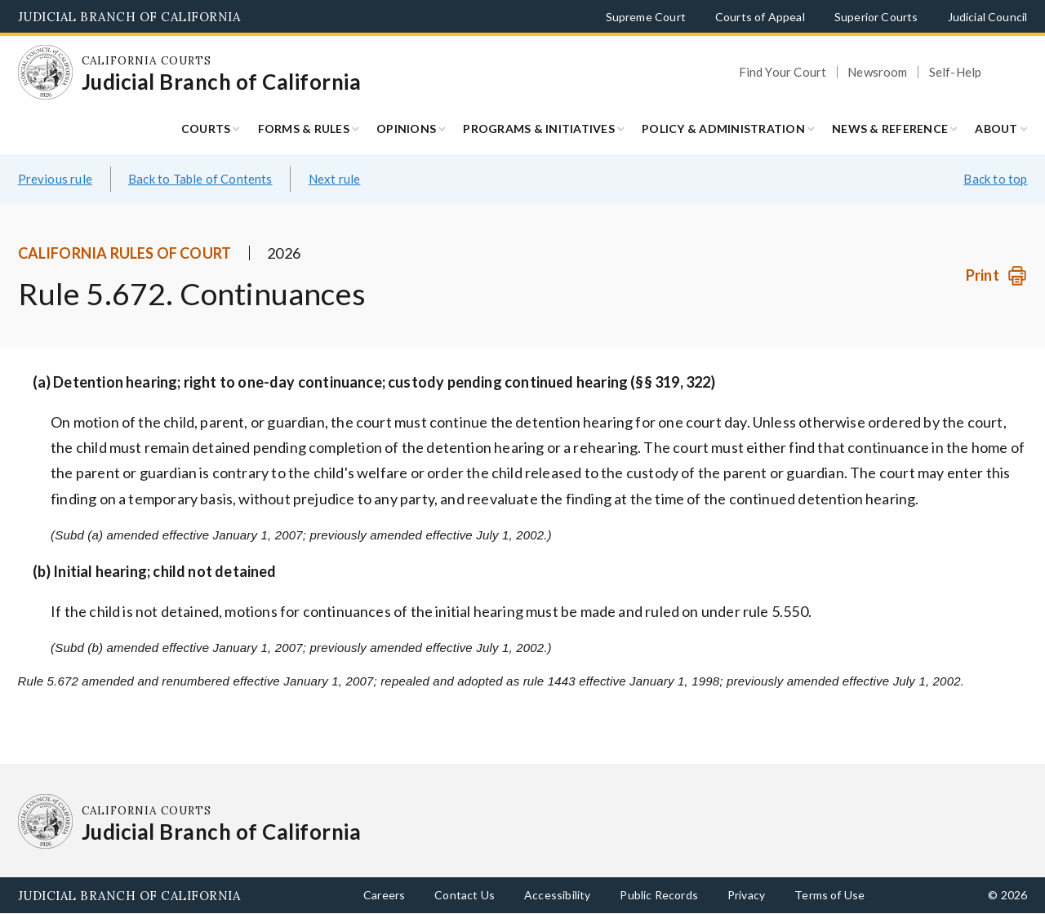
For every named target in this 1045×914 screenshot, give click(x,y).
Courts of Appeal (760, 17)
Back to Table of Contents (200, 178)
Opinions (406, 128)
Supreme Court (646, 17)
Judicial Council (988, 17)
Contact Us (464, 895)
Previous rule (55, 178)
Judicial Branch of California (129, 16)
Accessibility (557, 895)
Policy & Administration (723, 128)
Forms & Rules (303, 128)
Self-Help (955, 72)
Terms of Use (829, 895)
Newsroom (877, 72)
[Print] (996, 275)
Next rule (335, 178)
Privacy (746, 895)
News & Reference (890, 128)
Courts (206, 128)
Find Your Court (783, 72)
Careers (384, 895)
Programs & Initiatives (539, 128)
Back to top (995, 178)
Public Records (659, 895)
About (996, 128)
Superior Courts (876, 17)
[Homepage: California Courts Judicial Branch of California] (45, 72)
